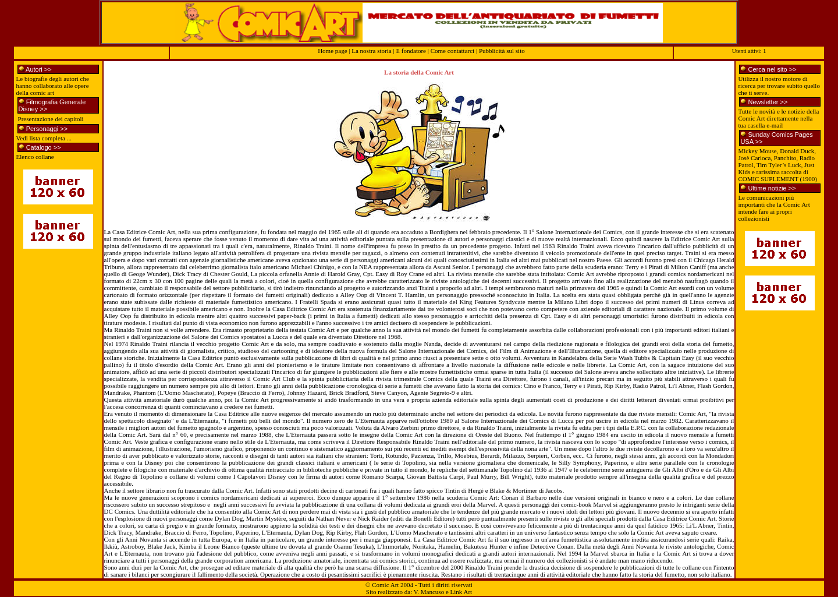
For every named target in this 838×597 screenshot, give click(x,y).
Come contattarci (452, 50)
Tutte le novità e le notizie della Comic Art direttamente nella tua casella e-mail (778, 118)
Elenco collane (35, 156)
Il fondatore (411, 50)
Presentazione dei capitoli (51, 118)
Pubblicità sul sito (502, 50)
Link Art (461, 591)
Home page (332, 50)
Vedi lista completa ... (44, 138)
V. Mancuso (429, 591)
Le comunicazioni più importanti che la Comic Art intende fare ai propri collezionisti (773, 208)
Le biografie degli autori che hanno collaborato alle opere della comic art (52, 85)
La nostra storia (371, 50)
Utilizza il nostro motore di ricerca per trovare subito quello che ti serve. (779, 85)
